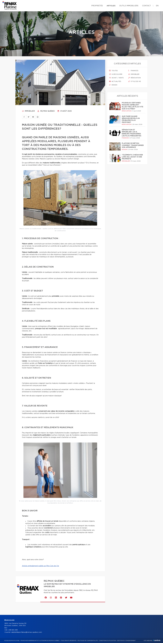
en (157, 6)
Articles (111, 6)
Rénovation (134, 78)
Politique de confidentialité (88, 640)
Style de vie (134, 81)
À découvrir (115, 74)
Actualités (115, 81)
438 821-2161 (13, 630)
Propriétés (97, 6)
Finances (133, 70)
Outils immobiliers (128, 6)
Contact (146, 6)
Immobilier (28, 111)
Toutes (113, 70)
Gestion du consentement (126, 640)
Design (113, 85)
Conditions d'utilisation (107, 640)
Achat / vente (116, 78)
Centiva (156, 640)
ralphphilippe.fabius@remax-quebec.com (26, 632)
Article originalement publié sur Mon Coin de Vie (40, 566)
